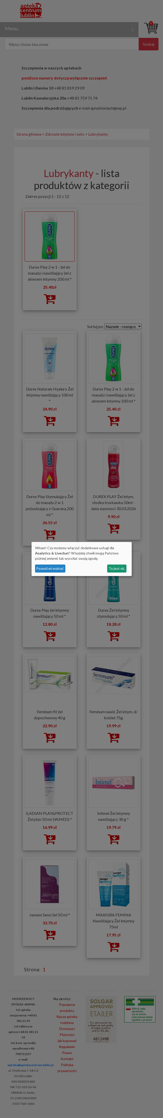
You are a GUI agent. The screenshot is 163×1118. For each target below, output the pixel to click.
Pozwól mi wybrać (50, 568)
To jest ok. (117, 568)
